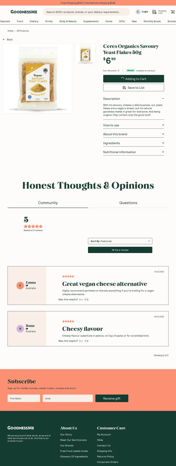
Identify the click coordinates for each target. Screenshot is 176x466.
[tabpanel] (88, 282)
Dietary (34, 21)
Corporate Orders (107, 461)
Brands (172, 21)
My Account (104, 434)
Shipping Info (104, 450)
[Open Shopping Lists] (154, 12)
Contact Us (103, 445)
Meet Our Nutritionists (73, 439)
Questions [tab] (128, 202)
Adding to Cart (133, 79)
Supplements (91, 21)
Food (20, 21)
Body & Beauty (68, 21)
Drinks (49, 21)
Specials (5, 21)
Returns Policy (105, 456)
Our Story (66, 434)
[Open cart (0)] (173, 12)
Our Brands (66, 445)
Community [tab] (48, 202)
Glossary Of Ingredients (74, 456)
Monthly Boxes (152, 21)
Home (108, 21)
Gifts (122, 21)
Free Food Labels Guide (74, 450)
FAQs (100, 439)
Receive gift (111, 398)
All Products (23, 31)
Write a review (120, 249)
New (134, 21)
